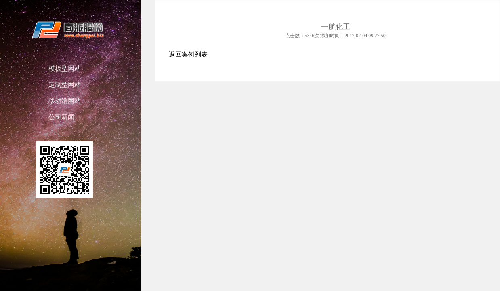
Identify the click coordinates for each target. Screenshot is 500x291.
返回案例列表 (188, 54)
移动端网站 (64, 100)
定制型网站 (64, 84)
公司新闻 (61, 117)
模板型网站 (64, 68)
